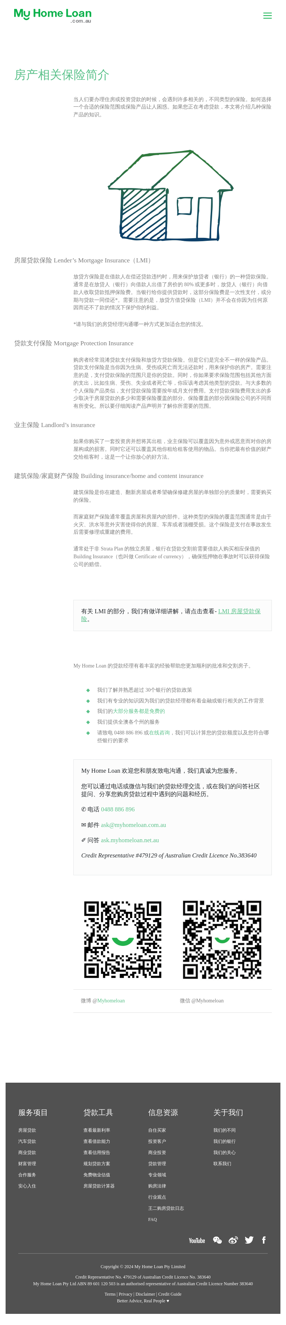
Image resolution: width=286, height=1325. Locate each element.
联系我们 (222, 1169)
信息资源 (163, 1118)
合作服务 (27, 1180)
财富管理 (27, 1169)
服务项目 (33, 1118)
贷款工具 (98, 1118)
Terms (110, 1299)
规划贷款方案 (96, 1169)
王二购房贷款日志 (166, 1213)
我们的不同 (224, 1135)
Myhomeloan (113, 1006)
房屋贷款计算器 (99, 1191)
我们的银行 (224, 1147)
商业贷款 (27, 1158)
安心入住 (27, 1191)
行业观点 (157, 1202)
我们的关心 (224, 1158)
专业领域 (157, 1180)
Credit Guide (169, 1299)
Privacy (126, 1299)
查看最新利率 (96, 1135)
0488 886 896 (119, 814)
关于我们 (228, 1118)
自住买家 (157, 1135)
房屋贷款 (27, 1135)
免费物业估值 (96, 1180)
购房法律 (157, 1191)
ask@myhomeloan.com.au (135, 829)
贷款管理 (157, 1169)
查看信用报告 (96, 1158)
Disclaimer (145, 1299)
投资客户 (157, 1147)
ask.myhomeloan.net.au (131, 845)
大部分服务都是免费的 (139, 715)
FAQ (152, 1225)
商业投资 (157, 1158)
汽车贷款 (27, 1147)
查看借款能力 (96, 1147)
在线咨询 (159, 737)
